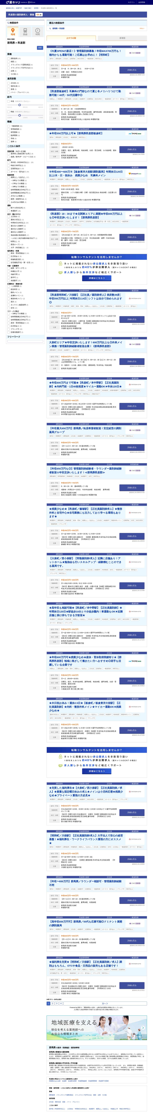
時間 (37, 32)
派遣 (13, 89)
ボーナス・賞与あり (19, 172)
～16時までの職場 (18, 180)
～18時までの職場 (18, 187)
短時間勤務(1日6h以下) (20, 193)
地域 (12, 32)
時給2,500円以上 (18, 165)
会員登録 (141, 2)
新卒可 (14, 277)
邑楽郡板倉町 (82, 1081)
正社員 (14, 83)
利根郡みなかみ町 (55, 1081)
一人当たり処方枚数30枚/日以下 (23, 238)
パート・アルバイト (19, 92)
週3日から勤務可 (18, 232)
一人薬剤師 (16, 286)
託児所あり (16, 256)
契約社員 (15, 86)
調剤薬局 (15, 58)
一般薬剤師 (16, 126)
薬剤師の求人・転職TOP (14, 8)
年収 (20, 101)
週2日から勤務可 (18, 229)
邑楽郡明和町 (92, 1081)
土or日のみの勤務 (18, 202)
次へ (105, 1003)
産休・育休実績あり (19, 253)
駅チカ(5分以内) (17, 208)
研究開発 (15, 132)
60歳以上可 (16, 271)
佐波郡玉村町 (72, 1081)
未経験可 (15, 280)
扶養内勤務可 (16, 332)
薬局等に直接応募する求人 (21, 154)
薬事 (13, 141)
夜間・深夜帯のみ (18, 199)
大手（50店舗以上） (19, 247)
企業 (13, 71)
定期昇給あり (17, 168)
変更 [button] (40, 48)
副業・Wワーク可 (18, 268)
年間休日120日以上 (19, 223)
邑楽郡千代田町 (104, 1081)
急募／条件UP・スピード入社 (23, 157)
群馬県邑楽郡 (56, 28)
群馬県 (36, 8)
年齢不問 (15, 274)
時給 (20, 112)
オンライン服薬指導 (19, 305)
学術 (13, 138)
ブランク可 (16, 329)
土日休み (15, 216)
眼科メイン (16, 292)
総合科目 (15, 289)
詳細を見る (132, 70)
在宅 (13, 308)
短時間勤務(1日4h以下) (20, 190)
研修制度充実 (17, 259)
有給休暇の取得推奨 (19, 235)
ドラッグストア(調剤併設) (21, 65)
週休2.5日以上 (17, 220)
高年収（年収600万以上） (21, 162)
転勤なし (15, 241)
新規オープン (16, 244)
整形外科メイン (17, 299)
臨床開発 (15, 135)
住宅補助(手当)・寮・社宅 (21, 262)
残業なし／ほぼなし (19, 177)
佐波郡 (64, 1081)
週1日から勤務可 (18, 226)
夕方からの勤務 (17, 196)
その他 (14, 74)
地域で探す (28, 8)
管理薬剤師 (16, 129)
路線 (25, 32)
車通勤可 (15, 211)
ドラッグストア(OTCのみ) (21, 68)
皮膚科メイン (16, 295)
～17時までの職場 (18, 183)
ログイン (131, 2)
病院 (13, 62)
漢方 (13, 302)
